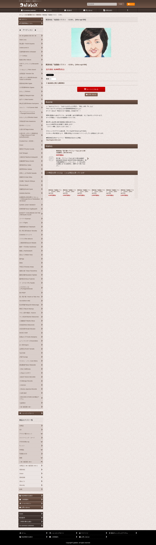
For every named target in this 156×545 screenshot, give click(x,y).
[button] (128, 10)
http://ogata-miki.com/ (53, 140)
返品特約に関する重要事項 (55, 83)
